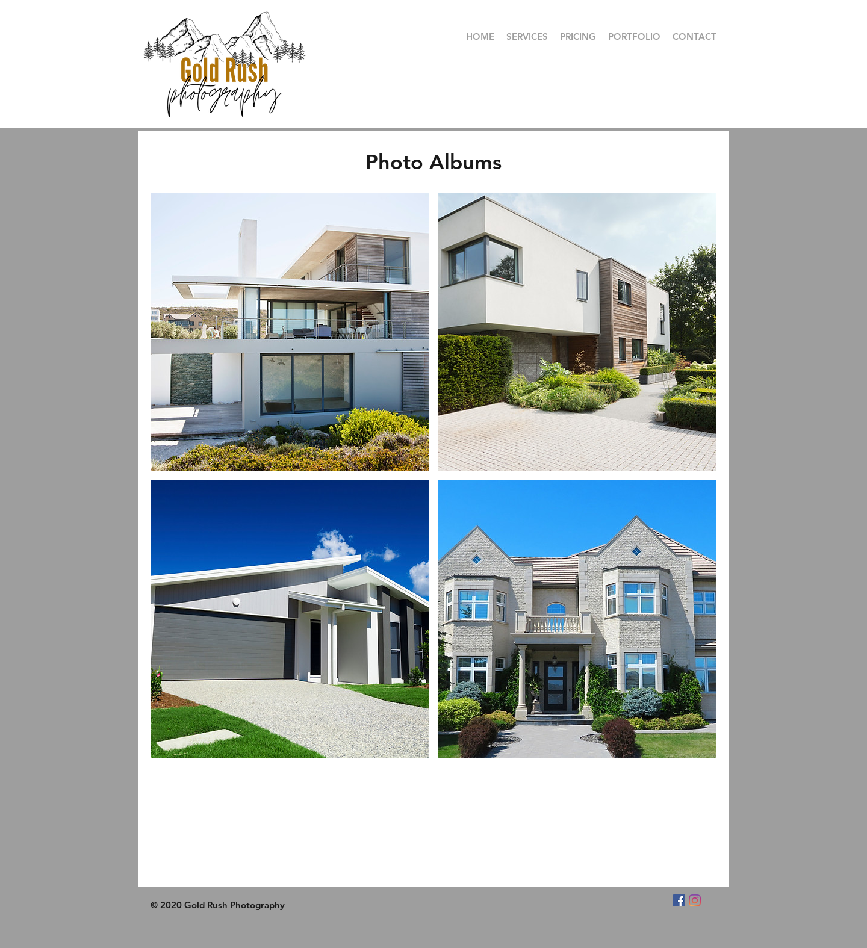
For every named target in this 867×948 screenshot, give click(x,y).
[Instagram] (695, 900)
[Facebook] (679, 900)
